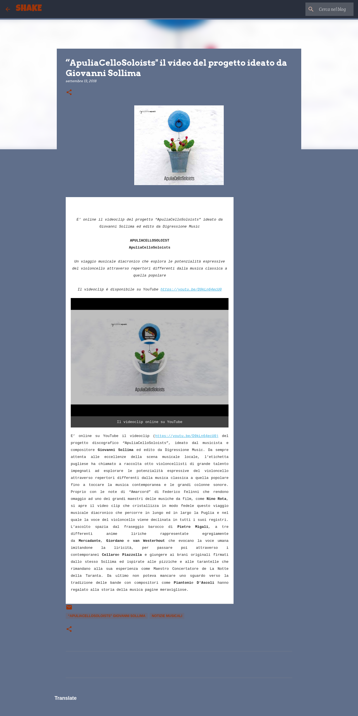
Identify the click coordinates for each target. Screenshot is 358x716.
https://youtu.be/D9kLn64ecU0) (186, 436)
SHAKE (29, 9)
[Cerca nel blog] (324, 9)
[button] (69, 92)
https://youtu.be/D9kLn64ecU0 (191, 289)
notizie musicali (167, 616)
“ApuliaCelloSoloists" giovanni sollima (106, 616)
